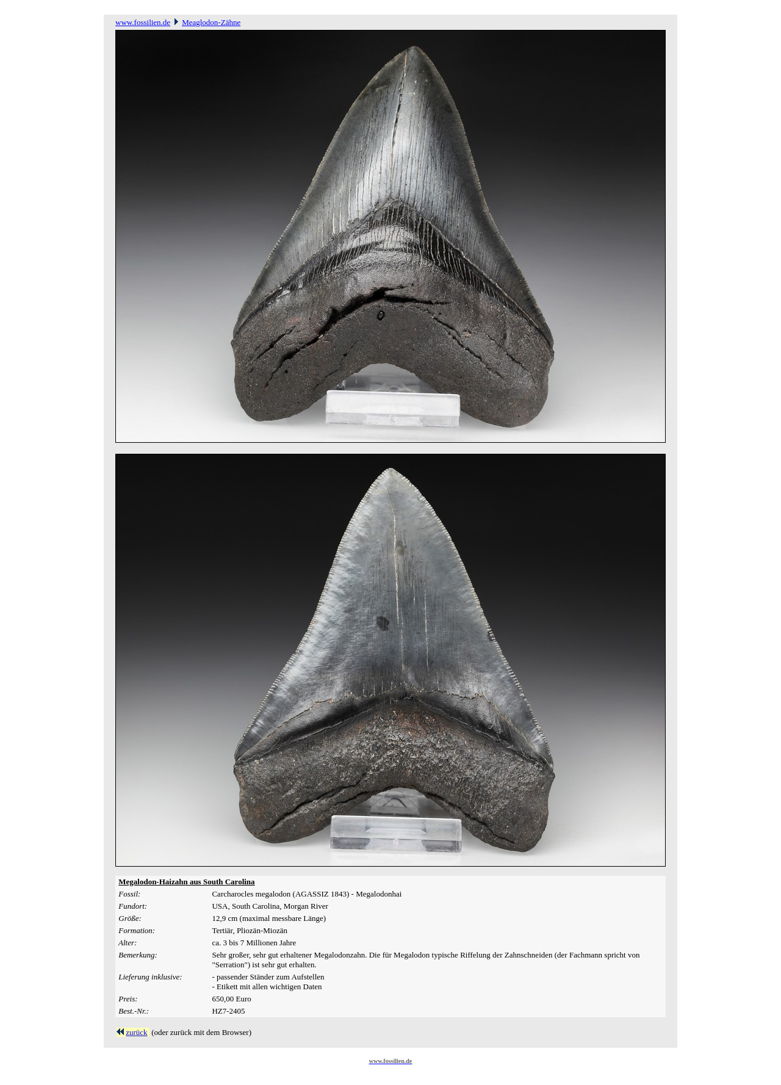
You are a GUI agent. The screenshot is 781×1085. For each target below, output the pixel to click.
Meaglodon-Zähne (211, 22)
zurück (136, 1032)
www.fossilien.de (142, 22)
